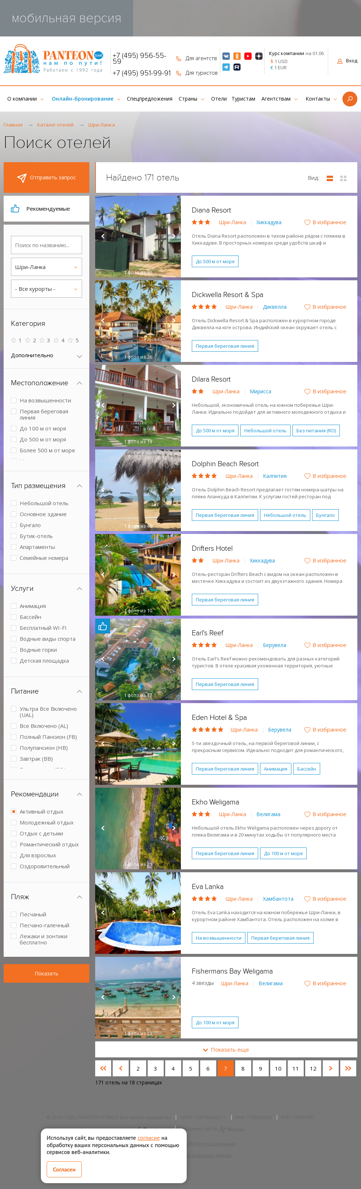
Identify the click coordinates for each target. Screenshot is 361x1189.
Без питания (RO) (316, 430)
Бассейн (306, 768)
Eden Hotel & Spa (219, 717)
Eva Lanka (208, 886)
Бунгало (325, 515)
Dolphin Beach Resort (225, 464)
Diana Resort (211, 210)
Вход (347, 60)
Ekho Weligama (215, 802)
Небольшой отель (265, 430)
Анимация (275, 768)
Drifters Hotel (212, 548)
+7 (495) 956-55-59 (139, 59)
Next (173, 236)
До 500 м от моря (215, 261)
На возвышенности (218, 938)
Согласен (64, 1169)
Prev (102, 236)
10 (278, 1068)
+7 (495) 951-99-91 (142, 73)
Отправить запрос (46, 178)
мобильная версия (66, 18)
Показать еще (226, 1049)
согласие (148, 1137)
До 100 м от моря (283, 853)
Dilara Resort (211, 379)
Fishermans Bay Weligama (232, 971)
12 (313, 1068)
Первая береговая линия (225, 346)
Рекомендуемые (40, 208)
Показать (46, 973)
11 (295, 1068)
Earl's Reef (207, 633)
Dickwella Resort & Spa (227, 295)
